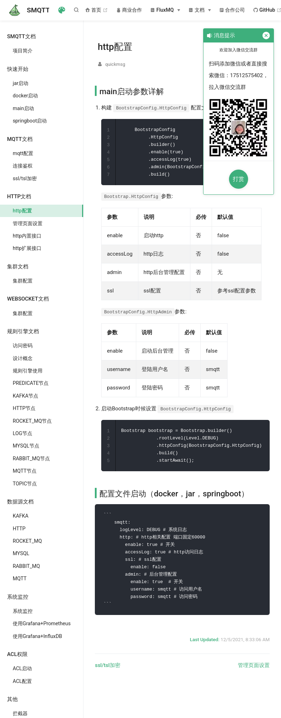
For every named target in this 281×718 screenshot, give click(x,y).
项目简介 (23, 50)
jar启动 (20, 83)
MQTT (20, 578)
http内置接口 (27, 236)
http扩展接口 (27, 248)
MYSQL (21, 553)
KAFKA (20, 516)
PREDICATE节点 (30, 383)
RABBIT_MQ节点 (31, 458)
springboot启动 (30, 121)
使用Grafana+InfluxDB (37, 636)
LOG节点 (22, 433)
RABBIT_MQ (26, 566)
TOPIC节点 (25, 483)
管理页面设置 (27, 223)
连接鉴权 (23, 166)
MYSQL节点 (26, 446)
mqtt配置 (23, 153)
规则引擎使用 (27, 371)
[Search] (77, 10)
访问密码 (23, 345)
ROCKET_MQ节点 (32, 421)
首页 (96, 10)
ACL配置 (22, 681)
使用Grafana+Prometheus (42, 623)
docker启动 (25, 95)
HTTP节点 (24, 408)
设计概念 (23, 358)
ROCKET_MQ (27, 541)
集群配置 (23, 281)
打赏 (238, 179)
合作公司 (232, 10)
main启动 (23, 108)
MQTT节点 (24, 471)
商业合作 (129, 10)
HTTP (19, 528)
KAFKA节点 (25, 396)
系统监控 (23, 611)
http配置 (22, 210)
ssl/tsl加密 (25, 178)
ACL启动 (22, 668)
